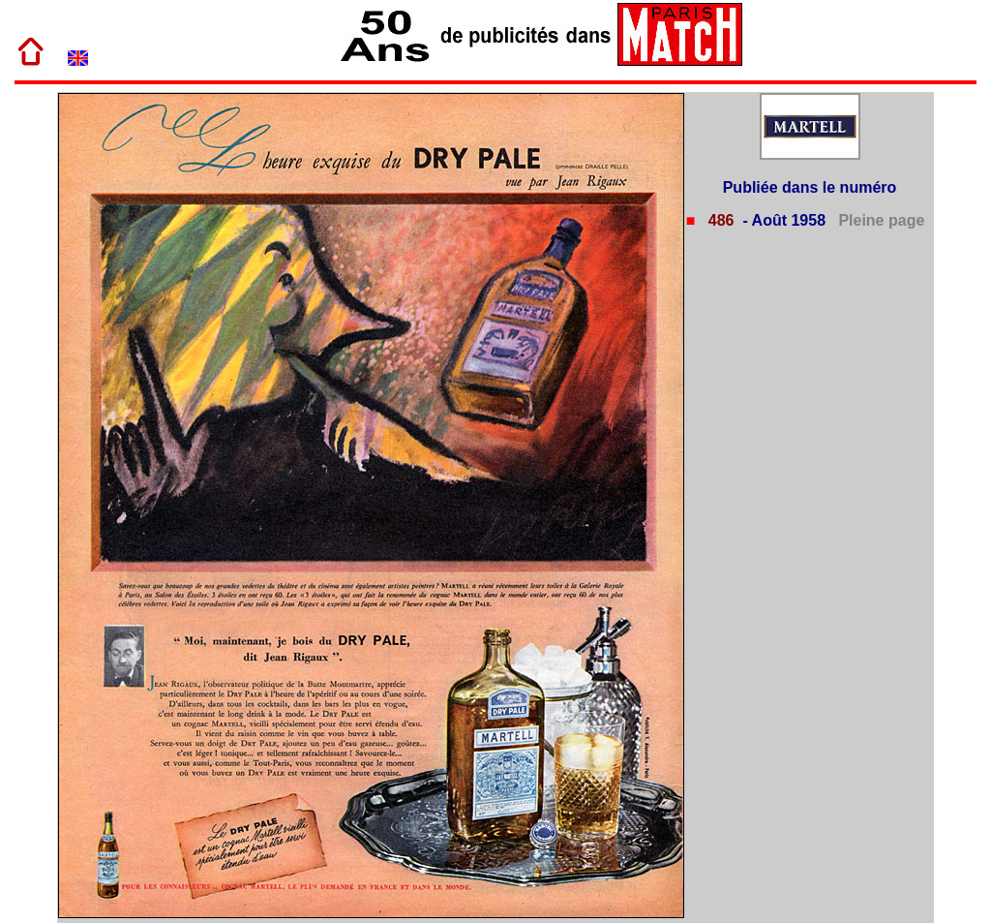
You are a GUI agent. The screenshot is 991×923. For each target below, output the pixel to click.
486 (719, 220)
